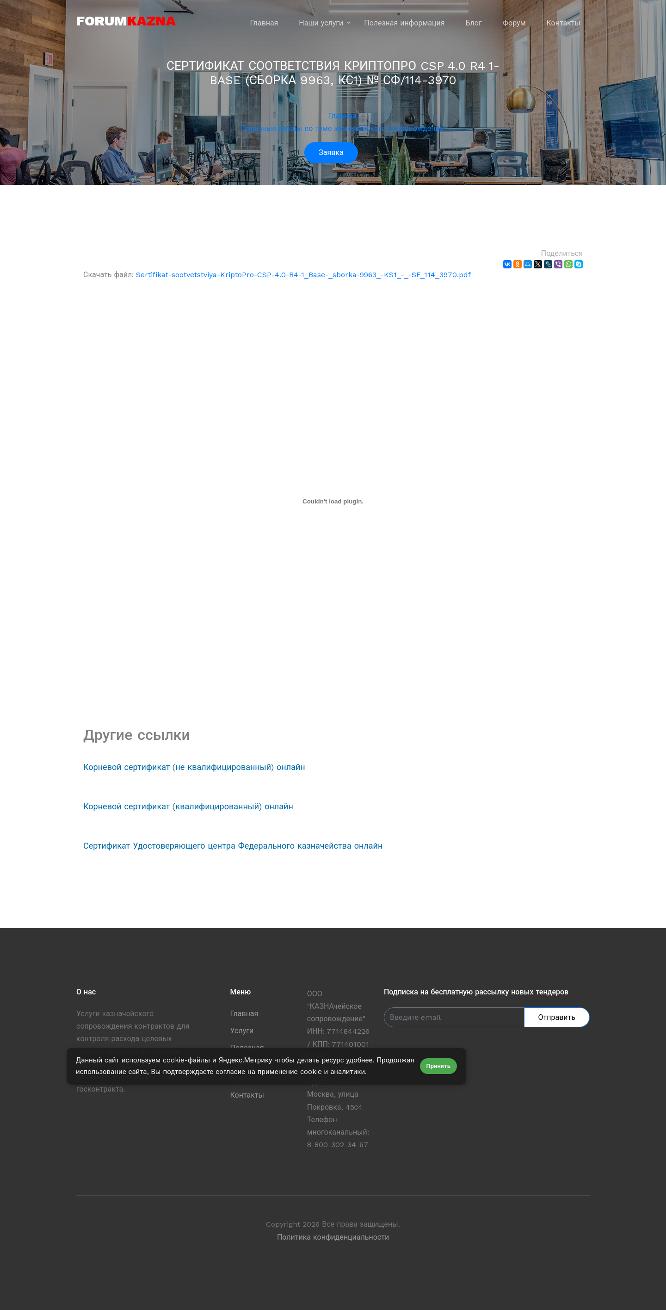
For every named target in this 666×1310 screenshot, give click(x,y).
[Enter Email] (454, 1017)
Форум (514, 23)
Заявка (331, 152)
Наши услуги (321, 23)
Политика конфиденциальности (333, 1237)
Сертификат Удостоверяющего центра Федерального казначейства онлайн (232, 846)
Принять (438, 1065)
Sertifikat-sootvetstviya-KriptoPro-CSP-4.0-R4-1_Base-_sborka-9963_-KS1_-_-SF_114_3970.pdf (303, 274)
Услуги (242, 1030)
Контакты (563, 23)
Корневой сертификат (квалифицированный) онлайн (188, 806)
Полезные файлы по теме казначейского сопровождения (342, 128)
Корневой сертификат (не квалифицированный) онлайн (194, 767)
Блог (474, 23)
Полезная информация (404, 23)
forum (126, 20)
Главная (264, 23)
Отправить (556, 1017)
